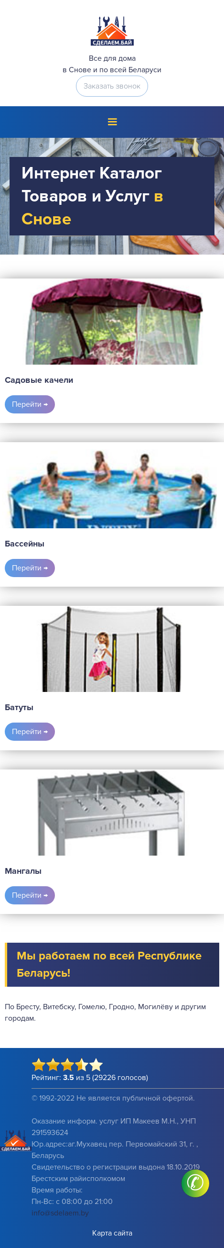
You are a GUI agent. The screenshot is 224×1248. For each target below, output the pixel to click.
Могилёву (155, 1007)
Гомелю (91, 1007)
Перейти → (30, 404)
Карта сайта (112, 1233)
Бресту (27, 1007)
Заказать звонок (112, 86)
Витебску (59, 1007)
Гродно (121, 1007)
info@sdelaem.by (60, 1213)
